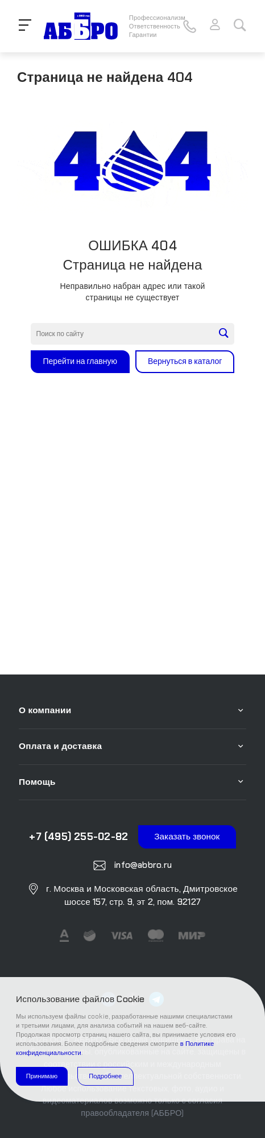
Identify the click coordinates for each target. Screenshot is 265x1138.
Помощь (37, 782)
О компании (45, 710)
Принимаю (41, 1076)
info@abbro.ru (142, 865)
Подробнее (105, 1076)
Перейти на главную (80, 361)
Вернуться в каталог (185, 361)
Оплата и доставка (60, 746)
